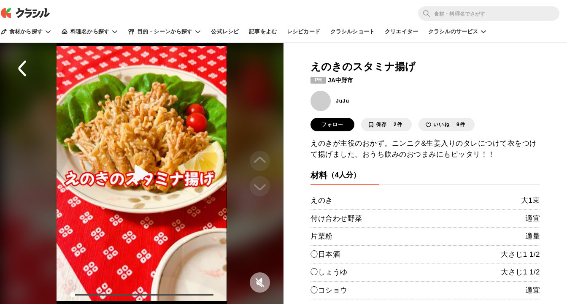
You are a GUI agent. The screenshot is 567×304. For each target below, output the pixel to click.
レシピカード (303, 31)
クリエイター (401, 31)
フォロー (332, 125)
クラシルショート (352, 31)
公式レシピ (225, 31)
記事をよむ (263, 31)
